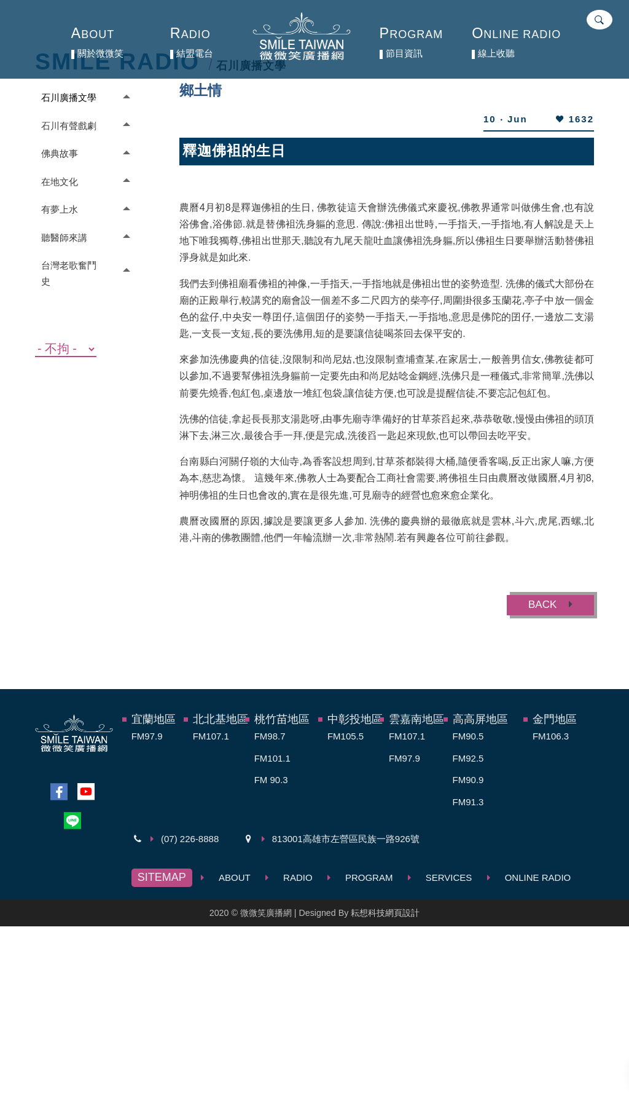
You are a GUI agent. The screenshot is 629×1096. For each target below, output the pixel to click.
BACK (550, 604)
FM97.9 (147, 736)
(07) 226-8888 (190, 839)
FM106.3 (551, 736)
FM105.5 (345, 736)
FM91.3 (468, 802)
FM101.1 (272, 758)
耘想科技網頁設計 (385, 913)
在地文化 (59, 181)
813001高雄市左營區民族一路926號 (346, 839)
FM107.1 (211, 736)
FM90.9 (468, 780)
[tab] (82, 98)
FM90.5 (468, 736)
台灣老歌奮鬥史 (68, 273)
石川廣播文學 (68, 97)
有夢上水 (59, 209)
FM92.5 (468, 758)
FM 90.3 (271, 780)
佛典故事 (59, 153)
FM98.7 (270, 736)
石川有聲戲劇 (68, 125)
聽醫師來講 (64, 237)
